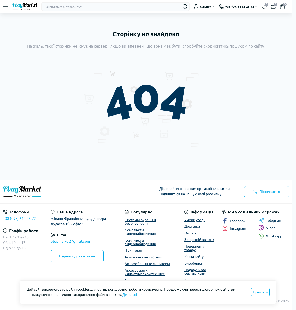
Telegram (269, 220)
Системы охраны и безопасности (140, 221)
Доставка (192, 226)
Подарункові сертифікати (195, 271)
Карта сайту (194, 257)
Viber (266, 228)
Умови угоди (194, 220)
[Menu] (5, 6)
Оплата (190, 233)
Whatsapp (270, 236)
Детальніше (132, 295)
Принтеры (133, 250)
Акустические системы (144, 257)
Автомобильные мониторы (147, 264)
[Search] (185, 6)
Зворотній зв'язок (199, 240)
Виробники (193, 263)
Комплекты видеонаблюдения (140, 232)
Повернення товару (194, 248)
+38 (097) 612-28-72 (19, 218)
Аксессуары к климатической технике (145, 272)
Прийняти (260, 292)
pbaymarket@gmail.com (70, 241)
